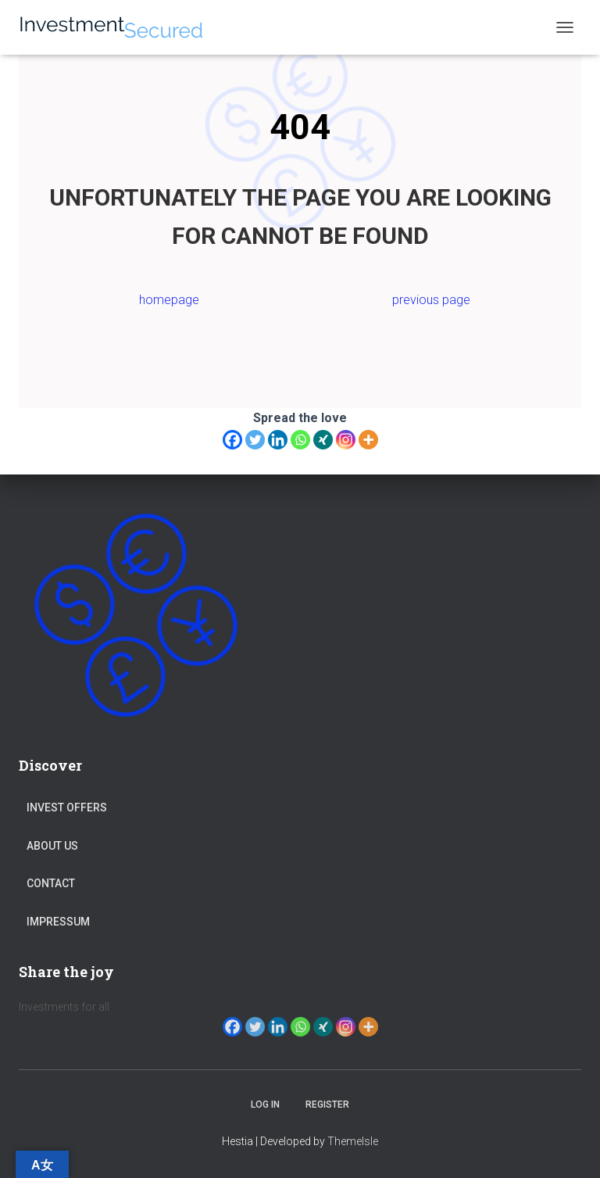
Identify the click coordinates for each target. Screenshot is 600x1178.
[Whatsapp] (300, 439)
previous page (431, 299)
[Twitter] (255, 439)
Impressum (58, 921)
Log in (265, 1104)
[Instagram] (345, 439)
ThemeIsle (352, 1141)
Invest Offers (67, 807)
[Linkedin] (278, 439)
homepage (169, 299)
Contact (51, 883)
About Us (52, 846)
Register (327, 1104)
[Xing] (323, 439)
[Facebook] (232, 439)
